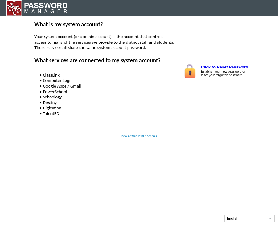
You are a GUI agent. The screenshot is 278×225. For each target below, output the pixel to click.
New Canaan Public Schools (139, 136)
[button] (249, 218)
